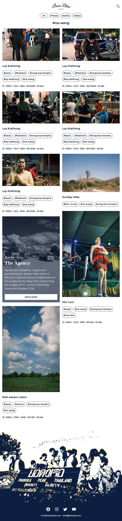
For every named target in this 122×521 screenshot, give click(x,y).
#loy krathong (11, 204)
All (43, 16)
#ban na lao (70, 204)
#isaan (7, 73)
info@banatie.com (72, 515)
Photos (54, 16)
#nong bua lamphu (106, 204)
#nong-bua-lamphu (40, 73)
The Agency (17, 263)
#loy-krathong (11, 79)
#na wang (28, 204)
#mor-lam (69, 315)
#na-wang (28, 79)
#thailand (20, 73)
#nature (19, 404)
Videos (77, 16)
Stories (65, 16)
